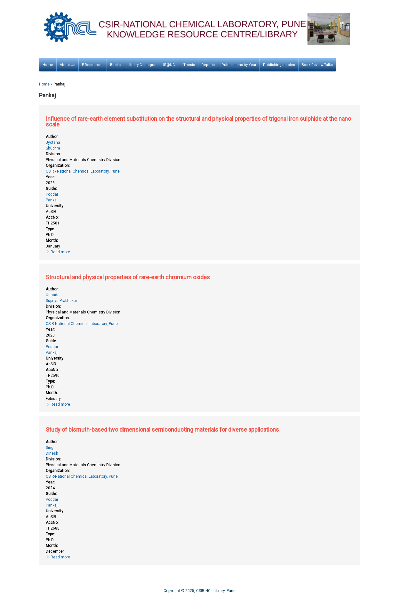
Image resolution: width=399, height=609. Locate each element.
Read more (60, 252)
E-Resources (92, 65)
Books (115, 65)
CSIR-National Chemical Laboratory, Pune (82, 323)
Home (48, 65)
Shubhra (53, 148)
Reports (208, 65)
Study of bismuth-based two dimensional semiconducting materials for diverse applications (162, 429)
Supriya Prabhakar (61, 300)
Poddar (52, 194)
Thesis (189, 65)
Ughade (53, 295)
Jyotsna (53, 142)
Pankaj (52, 200)
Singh (51, 447)
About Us (67, 65)
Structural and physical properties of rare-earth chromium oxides (128, 277)
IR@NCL (170, 65)
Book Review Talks (317, 65)
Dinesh (52, 453)
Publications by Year (238, 65)
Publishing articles (279, 65)
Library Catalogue (141, 65)
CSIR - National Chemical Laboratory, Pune (83, 171)
